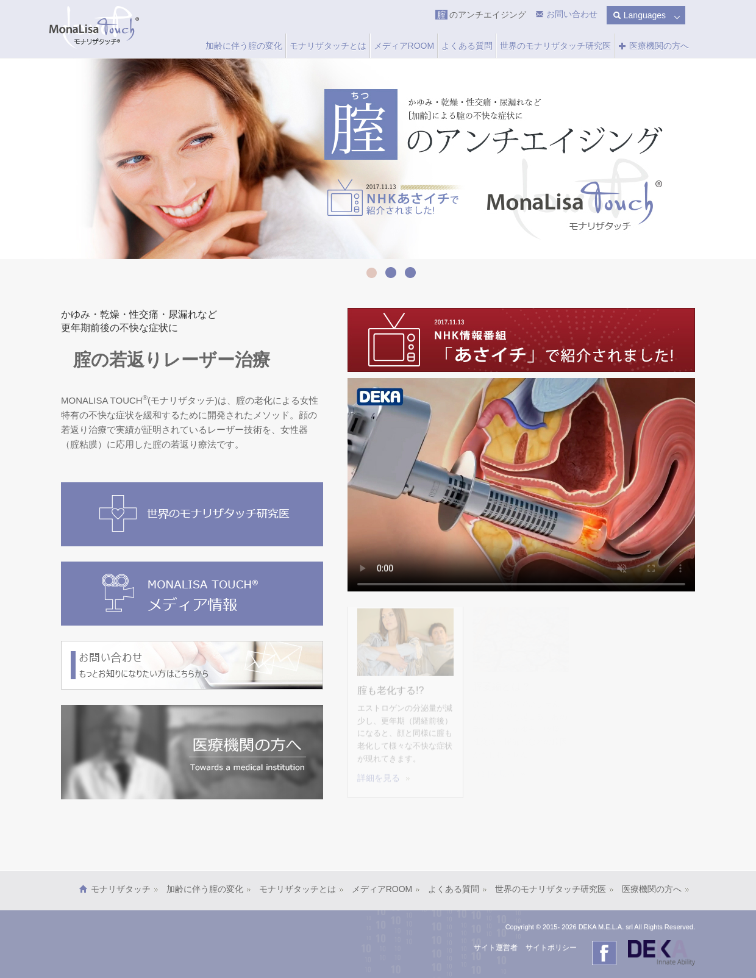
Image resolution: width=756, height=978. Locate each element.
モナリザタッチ (124, 889)
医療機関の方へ (653, 46)
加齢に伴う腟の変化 (243, 46)
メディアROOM (404, 46)
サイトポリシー (551, 947)
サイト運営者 (496, 947)
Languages (639, 15)
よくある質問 (467, 46)
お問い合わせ (570, 14)
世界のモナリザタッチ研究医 (555, 46)
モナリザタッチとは (328, 46)
